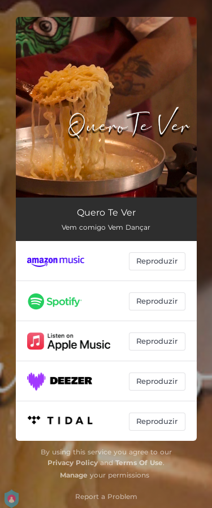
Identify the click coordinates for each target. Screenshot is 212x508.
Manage (74, 475)
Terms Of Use (139, 462)
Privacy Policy (72, 462)
